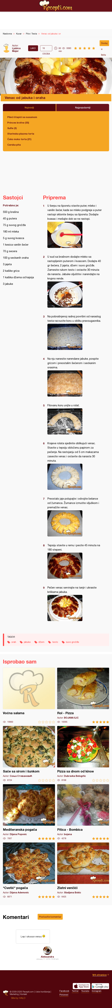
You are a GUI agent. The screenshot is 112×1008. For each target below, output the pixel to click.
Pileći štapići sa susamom (22, 117)
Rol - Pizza (83, 695)
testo (55, 642)
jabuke (27, 642)
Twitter (75, 991)
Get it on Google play (100, 986)
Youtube (85, 991)
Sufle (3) (12, 128)
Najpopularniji (82, 107)
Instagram (96, 991)
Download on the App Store (81, 986)
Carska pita (14, 144)
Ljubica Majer (16, 49)
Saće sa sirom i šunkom (29, 754)
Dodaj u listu (104, 44)
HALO (22, 998)
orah (13, 642)
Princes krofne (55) (18, 122)
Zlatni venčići (83, 870)
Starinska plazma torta (20, 133)
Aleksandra (47, 956)
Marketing (14, 994)
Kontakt (23, 994)
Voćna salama (29, 695)
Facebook (64, 991)
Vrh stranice (99, 974)
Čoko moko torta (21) (19, 139)
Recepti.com (56, 5)
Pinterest (64, 995)
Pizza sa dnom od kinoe (83, 754)
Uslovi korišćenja (42, 991)
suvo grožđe (72, 642)
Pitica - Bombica (83, 812)
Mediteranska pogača (29, 812)
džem (41, 642)
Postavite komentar (50, 916)
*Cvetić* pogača (29, 870)
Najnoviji (29, 107)
